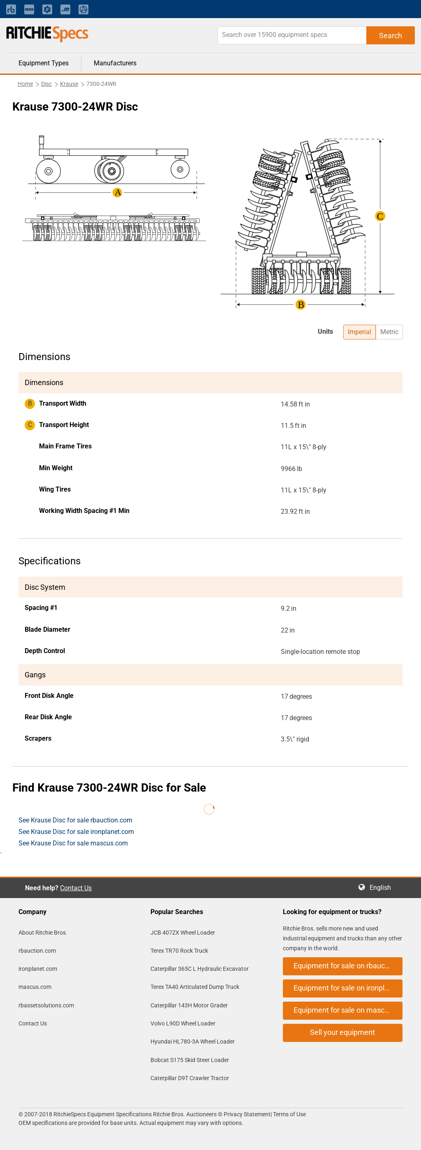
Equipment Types (44, 63)
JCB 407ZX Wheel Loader (182, 932)
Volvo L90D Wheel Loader (182, 1023)
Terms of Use (289, 1114)
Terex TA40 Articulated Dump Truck (194, 987)
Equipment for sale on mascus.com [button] (348, 1010)
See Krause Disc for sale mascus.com (73, 843)
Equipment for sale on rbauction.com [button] (348, 965)
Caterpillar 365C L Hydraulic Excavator (199, 968)
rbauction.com (37, 950)
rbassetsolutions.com (46, 1005)
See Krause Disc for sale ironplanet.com (76, 832)
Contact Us (76, 888)
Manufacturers (115, 63)
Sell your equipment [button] (342, 1032)
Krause (69, 84)
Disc (46, 84)
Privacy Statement (247, 1114)
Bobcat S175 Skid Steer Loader (189, 1060)
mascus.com (35, 987)
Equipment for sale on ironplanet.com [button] (348, 988)
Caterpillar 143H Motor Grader (189, 1005)
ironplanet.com (38, 968)
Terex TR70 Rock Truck (179, 950)
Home (25, 84)
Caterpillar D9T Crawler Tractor (189, 1078)
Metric (389, 332)
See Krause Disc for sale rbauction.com (75, 820)
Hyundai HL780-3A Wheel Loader (192, 1041)
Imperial (359, 332)
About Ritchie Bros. (43, 932)
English (383, 887)
